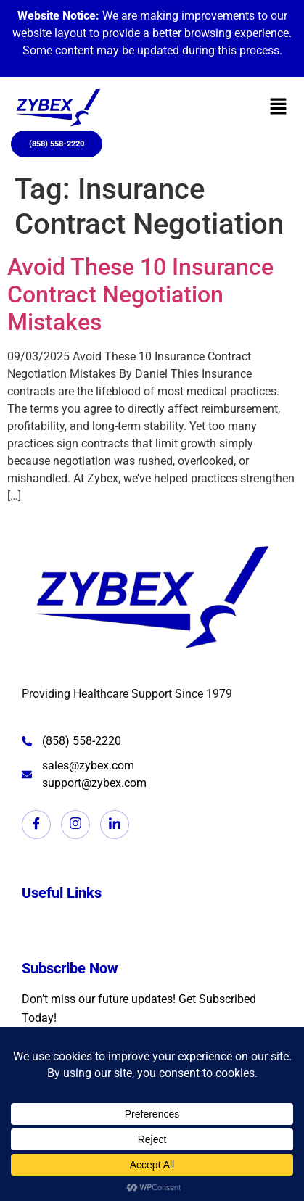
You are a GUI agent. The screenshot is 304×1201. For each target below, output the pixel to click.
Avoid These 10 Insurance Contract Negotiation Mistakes (140, 295)
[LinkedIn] (114, 824)
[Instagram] (75, 824)
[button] (278, 108)
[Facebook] (36, 824)
